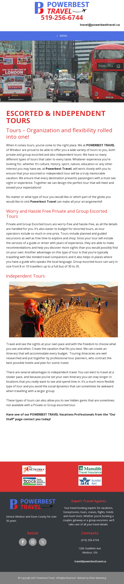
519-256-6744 (62, 17)
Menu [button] (63, 35)
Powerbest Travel (62, 5)
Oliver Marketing (97, 577)
